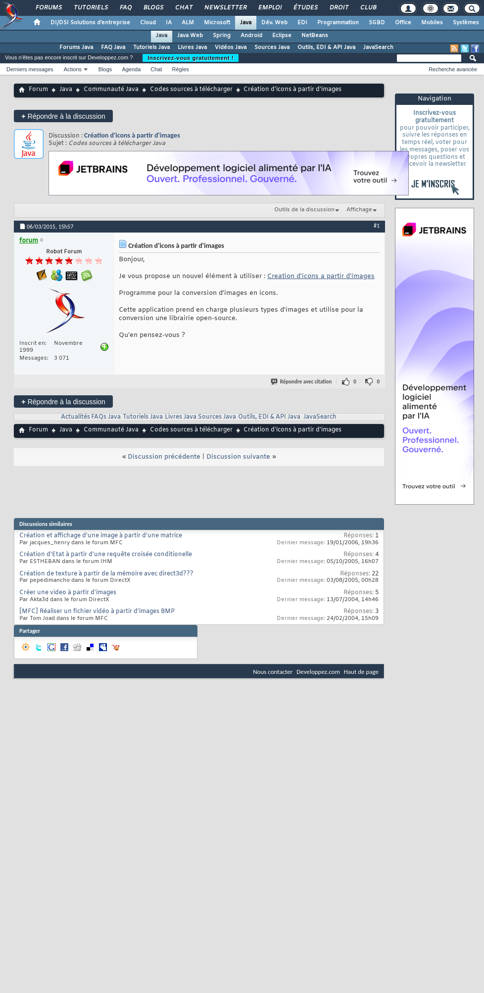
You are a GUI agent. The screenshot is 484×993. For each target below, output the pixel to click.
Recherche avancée (453, 69)
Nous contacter (272, 671)
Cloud (148, 22)
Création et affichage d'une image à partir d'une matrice (100, 536)
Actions (73, 69)
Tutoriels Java (151, 47)
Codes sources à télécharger (191, 90)
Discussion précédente (164, 457)
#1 (377, 225)
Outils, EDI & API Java (326, 47)
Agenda (131, 69)
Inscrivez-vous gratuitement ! (190, 58)
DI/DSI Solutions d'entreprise (90, 22)
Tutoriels (90, 8)
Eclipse (281, 35)
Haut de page (361, 671)
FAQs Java (106, 417)
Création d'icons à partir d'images (132, 135)
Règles (180, 69)
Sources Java (272, 47)
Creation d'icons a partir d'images (321, 276)
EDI (302, 22)
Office (403, 22)
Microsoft (217, 22)
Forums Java (76, 47)
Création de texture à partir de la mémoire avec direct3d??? (106, 574)
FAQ (125, 8)
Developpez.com (318, 671)
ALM (188, 22)
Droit (338, 8)
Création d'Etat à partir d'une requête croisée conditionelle (105, 555)
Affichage (359, 209)
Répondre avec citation (302, 381)
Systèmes (466, 22)
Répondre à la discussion (63, 116)
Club (368, 8)
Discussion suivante (238, 457)
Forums (48, 8)
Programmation (338, 22)
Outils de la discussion (304, 209)
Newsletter (225, 8)
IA (169, 22)
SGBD (377, 22)
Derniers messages (29, 69)
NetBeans (314, 35)
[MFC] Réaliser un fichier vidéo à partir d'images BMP (97, 611)
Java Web (190, 35)
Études (305, 8)
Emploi (269, 8)
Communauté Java (111, 90)
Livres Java (192, 47)
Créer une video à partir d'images (67, 593)
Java (245, 22)
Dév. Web (274, 22)
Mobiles (432, 22)
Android (251, 35)
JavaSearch (378, 47)
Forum (38, 90)
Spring (222, 35)
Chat (183, 8)
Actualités (75, 417)
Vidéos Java (230, 47)
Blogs (153, 8)
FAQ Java (113, 47)
